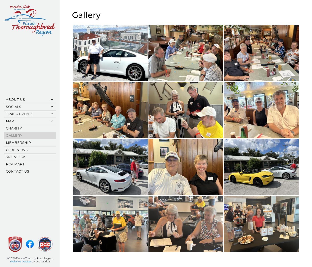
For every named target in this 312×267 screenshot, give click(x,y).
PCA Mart (15, 164)
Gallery (14, 135)
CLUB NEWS (17, 150)
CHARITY (14, 128)
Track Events (30, 114)
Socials (30, 106)
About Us (30, 99)
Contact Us (17, 171)
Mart (30, 121)
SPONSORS (16, 157)
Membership (18, 143)
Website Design (20, 261)
